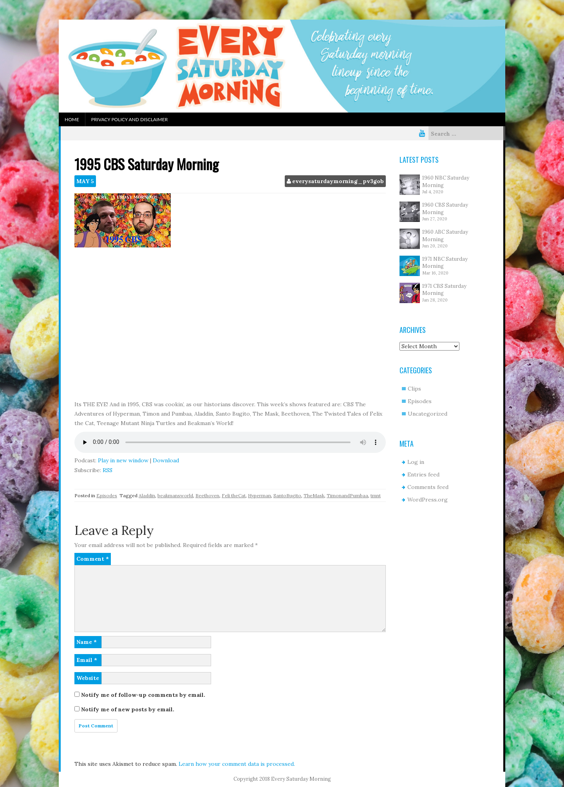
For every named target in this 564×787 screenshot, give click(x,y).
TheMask (314, 495)
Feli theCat (234, 495)
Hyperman (259, 495)
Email (86, 659)
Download (166, 460)
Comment (92, 558)
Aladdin (147, 495)
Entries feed (423, 474)
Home (72, 119)
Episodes (106, 495)
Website (87, 678)
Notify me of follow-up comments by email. (143, 694)
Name (86, 641)
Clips (414, 388)
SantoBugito (287, 495)
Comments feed (427, 487)
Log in (415, 461)
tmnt (376, 495)
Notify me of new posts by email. (127, 709)
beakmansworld (175, 495)
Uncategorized (427, 413)
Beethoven (207, 495)
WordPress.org (427, 499)
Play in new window (123, 460)
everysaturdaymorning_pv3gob (338, 181)
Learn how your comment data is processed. (237, 763)
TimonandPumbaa (347, 495)
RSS (107, 470)
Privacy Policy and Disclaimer (129, 119)
